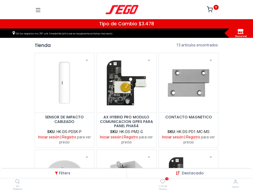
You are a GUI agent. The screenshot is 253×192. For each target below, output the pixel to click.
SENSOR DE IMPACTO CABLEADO (64, 119)
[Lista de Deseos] (162, 181)
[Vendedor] (235, 182)
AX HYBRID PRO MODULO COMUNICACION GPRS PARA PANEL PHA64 (126, 121)
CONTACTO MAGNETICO (188, 117)
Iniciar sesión (49, 137)
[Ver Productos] (17, 182)
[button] (193, 173)
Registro (69, 137)
